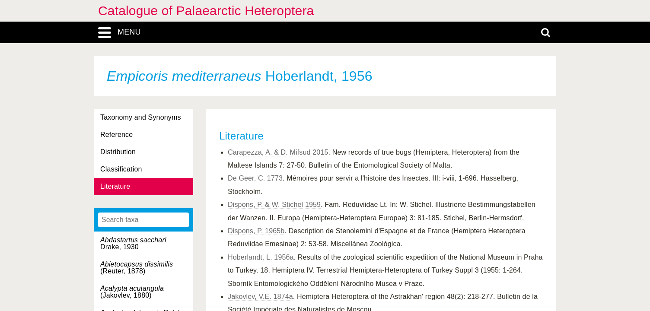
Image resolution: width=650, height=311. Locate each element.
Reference (116, 134)
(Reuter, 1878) (136, 267)
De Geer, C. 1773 (255, 178)
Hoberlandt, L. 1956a (261, 257)
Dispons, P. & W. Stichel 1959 (274, 204)
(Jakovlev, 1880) (132, 292)
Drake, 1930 (133, 243)
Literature (115, 186)
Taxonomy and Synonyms (140, 117)
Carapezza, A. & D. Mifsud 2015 (278, 152)
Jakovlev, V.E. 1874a (260, 296)
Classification (121, 169)
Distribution (118, 152)
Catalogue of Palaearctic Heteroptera (206, 10)
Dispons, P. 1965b (256, 231)
